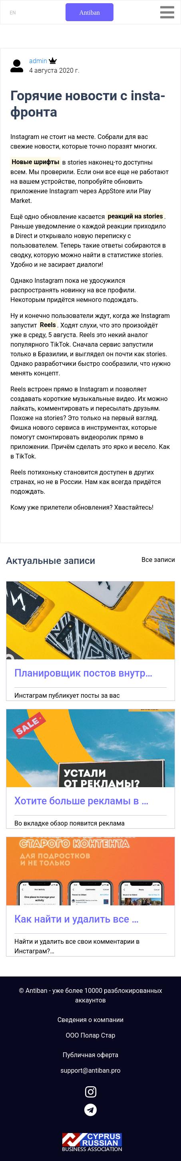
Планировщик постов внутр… (83, 673)
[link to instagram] (90, 1090)
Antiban (89, 12)
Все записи (158, 560)
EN (13, 13)
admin (39, 61)
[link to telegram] (90, 1108)
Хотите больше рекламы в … (81, 801)
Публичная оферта (91, 1055)
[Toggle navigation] (167, 12)
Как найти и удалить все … (76, 919)
